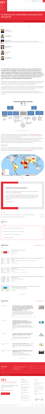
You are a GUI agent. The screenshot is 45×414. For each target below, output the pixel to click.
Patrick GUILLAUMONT (15, 251)
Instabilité (19, 272)
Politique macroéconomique (25, 395)
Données (30, 9)
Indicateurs (27, 272)
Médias (44, 9)
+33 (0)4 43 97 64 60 (9, 390)
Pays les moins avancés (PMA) (14, 281)
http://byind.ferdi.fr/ (19, 195)
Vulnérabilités (2, 64)
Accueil (2, 21)
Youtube (37, 405)
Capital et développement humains (24, 393)
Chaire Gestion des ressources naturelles (38, 391)
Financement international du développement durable (22, 228)
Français (25, 1)
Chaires (21, 9)
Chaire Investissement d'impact (38, 385)
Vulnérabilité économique (14, 272)
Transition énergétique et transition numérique (24, 390)
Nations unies (34, 316)
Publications (25, 9)
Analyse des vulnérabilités (23, 237)
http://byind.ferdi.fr (35, 134)
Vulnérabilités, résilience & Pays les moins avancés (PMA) (22, 231)
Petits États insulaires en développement (15, 316)
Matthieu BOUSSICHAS (15, 260)
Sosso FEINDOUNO (14, 269)
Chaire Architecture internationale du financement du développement (39, 388)
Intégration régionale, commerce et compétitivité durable (25, 387)
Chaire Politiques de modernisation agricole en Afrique (39, 384)
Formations (40, 9)
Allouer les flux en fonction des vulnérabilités (23, 234)
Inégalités (12, 263)
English (29, 1)
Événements (35, 9)
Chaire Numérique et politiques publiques (38, 394)
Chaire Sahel (36, 381)
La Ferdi (12, 9)
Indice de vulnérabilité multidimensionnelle (26, 316)
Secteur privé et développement (25, 400)
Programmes (16, 9)
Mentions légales (42, 405)
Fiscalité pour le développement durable (25, 385)
